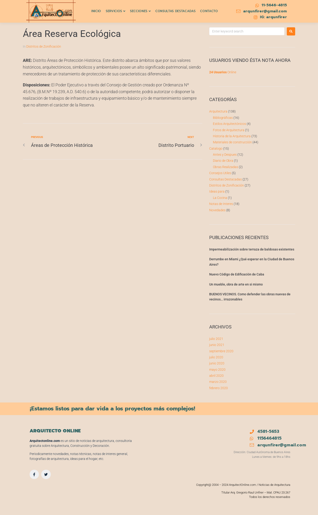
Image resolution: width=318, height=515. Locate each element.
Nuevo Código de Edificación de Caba (236, 274)
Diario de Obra (223, 160)
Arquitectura (218, 111)
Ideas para (217, 191)
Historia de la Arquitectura (232, 136)
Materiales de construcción (232, 142)
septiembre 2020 (221, 351)
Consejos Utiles (220, 173)
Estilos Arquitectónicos (229, 124)
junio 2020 (216, 363)
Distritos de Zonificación (43, 46)
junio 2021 (216, 345)
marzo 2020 (218, 382)
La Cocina (220, 198)
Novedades (217, 210)
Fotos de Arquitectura (228, 130)
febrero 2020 (218, 388)
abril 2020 (216, 375)
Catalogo (215, 148)
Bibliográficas (223, 118)
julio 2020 (216, 357)
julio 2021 (216, 339)
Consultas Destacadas (225, 179)
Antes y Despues (225, 154)
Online (222, 72)
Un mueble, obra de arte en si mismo (236, 284)
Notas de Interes (221, 204)
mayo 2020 (217, 369)
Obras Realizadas (225, 167)
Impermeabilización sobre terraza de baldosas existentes (251, 249)
